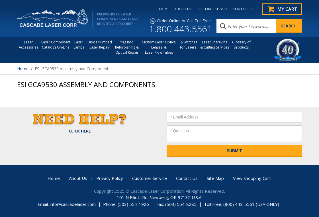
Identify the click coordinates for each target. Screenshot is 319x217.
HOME (164, 9)
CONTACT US (243, 9)
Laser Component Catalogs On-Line (55, 45)
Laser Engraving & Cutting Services (214, 45)
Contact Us (187, 178)
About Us (78, 178)
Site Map (215, 178)
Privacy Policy (109, 178)
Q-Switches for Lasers (188, 45)
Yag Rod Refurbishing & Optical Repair (127, 47)
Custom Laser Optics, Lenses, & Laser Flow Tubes (159, 47)
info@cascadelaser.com (73, 204)
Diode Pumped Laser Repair (99, 45)
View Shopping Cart (252, 178)
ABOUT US (182, 9)
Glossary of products (241, 45)
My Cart (287, 9)
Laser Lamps (78, 45)
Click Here (80, 131)
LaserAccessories (28, 45)
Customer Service (149, 178)
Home (22, 68)
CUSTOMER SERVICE (212, 9)
